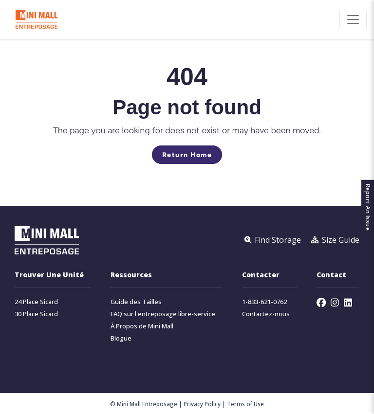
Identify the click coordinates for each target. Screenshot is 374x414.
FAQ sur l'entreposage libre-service (163, 314)
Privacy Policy (202, 404)
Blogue (121, 338)
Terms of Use (245, 404)
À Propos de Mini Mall (142, 326)
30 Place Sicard (36, 314)
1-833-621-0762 (264, 302)
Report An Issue (368, 207)
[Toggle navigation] (353, 19)
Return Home (187, 155)
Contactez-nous (266, 314)
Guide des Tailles (136, 302)
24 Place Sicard (36, 302)
